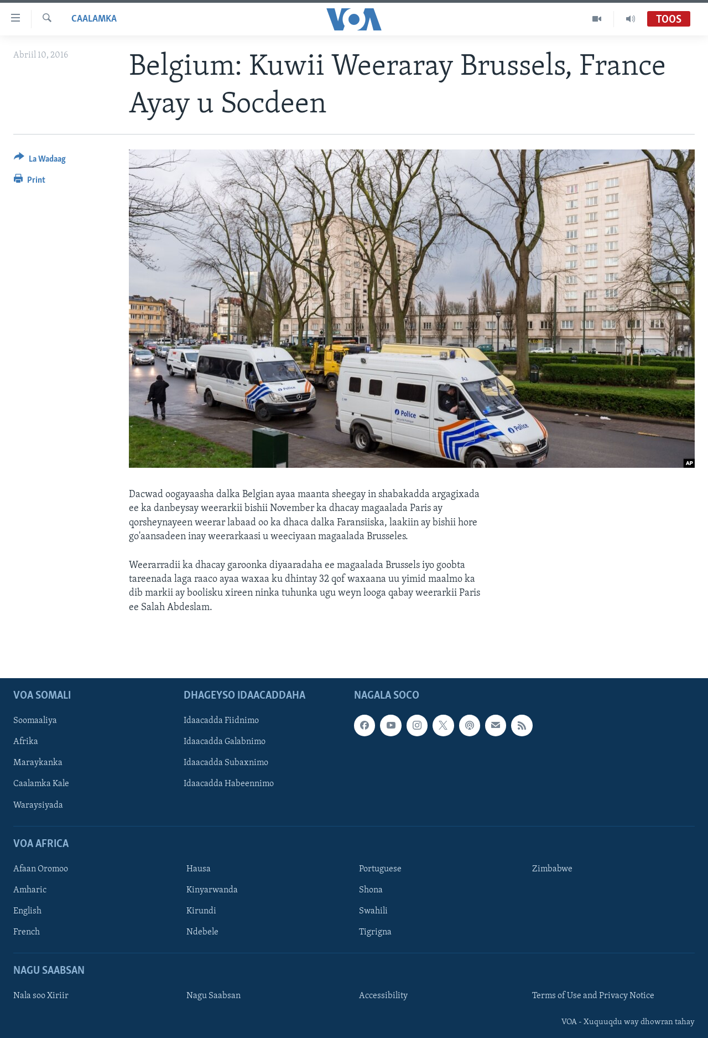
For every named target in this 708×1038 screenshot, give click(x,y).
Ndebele (202, 932)
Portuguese (380, 869)
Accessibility (383, 995)
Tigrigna (375, 932)
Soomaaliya (35, 720)
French (26, 932)
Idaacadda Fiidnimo (221, 720)
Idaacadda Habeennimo (229, 783)
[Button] (40, 160)
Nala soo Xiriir (41, 995)
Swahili (373, 911)
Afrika (25, 741)
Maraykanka (38, 762)
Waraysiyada (38, 805)
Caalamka (94, 19)
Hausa (198, 869)
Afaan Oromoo (40, 869)
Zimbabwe (552, 869)
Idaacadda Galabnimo (225, 741)
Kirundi (201, 911)
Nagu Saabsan (213, 995)
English (27, 911)
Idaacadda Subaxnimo (226, 762)
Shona (371, 890)
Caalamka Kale (41, 783)
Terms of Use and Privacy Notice (593, 995)
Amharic (29, 890)
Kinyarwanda (212, 890)
